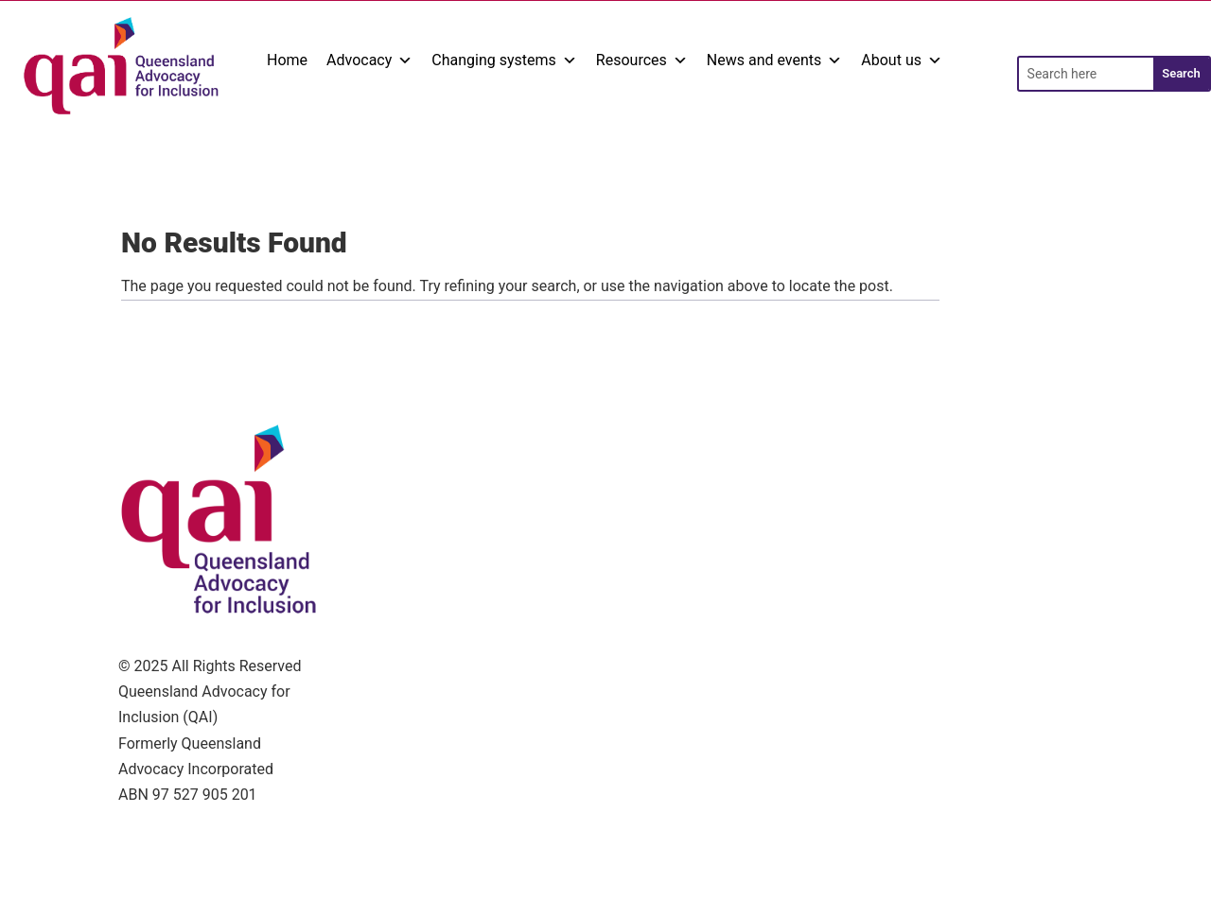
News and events (775, 60)
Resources (642, 60)
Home (287, 60)
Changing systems (504, 60)
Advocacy (369, 60)
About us (901, 60)
